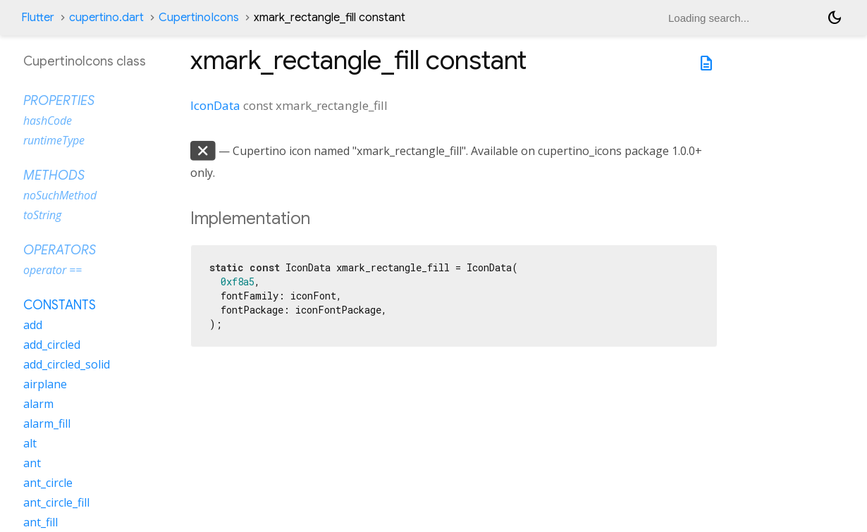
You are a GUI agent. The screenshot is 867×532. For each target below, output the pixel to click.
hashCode (47, 120)
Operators (59, 250)
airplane (45, 384)
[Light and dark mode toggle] (834, 17)
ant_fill (40, 522)
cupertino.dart (106, 18)
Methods (54, 175)
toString (42, 215)
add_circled (51, 344)
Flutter (37, 18)
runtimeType (54, 140)
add (32, 325)
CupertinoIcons (199, 18)
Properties (58, 101)
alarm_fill (46, 423)
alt (30, 443)
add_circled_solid (66, 364)
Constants (59, 305)
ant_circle (48, 482)
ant (32, 463)
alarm (38, 404)
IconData (215, 105)
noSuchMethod (60, 195)
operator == (52, 270)
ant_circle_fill (56, 502)
